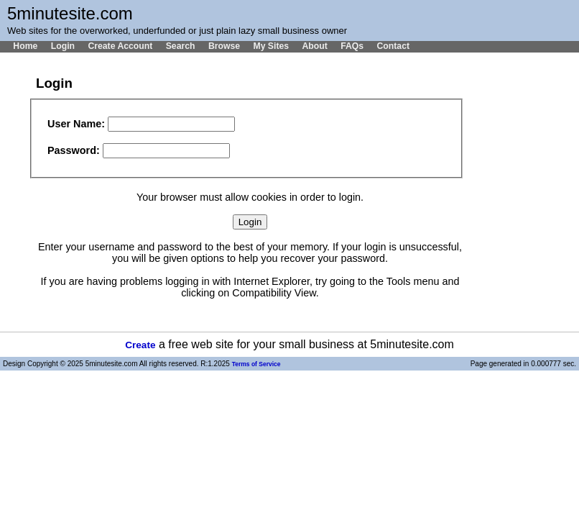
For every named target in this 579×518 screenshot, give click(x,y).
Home (25, 46)
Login (63, 46)
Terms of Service (256, 364)
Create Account (120, 46)
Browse (224, 46)
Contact (392, 46)
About (314, 46)
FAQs (352, 46)
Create (140, 345)
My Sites (271, 46)
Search (180, 46)
